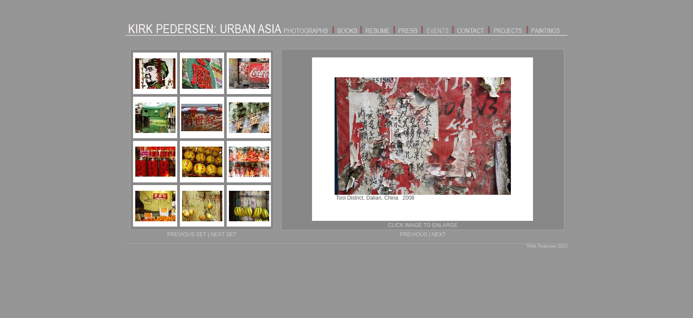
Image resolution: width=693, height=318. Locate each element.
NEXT (438, 234)
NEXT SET (223, 234)
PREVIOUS (413, 234)
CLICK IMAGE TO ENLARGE (423, 225)
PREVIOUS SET (186, 234)
